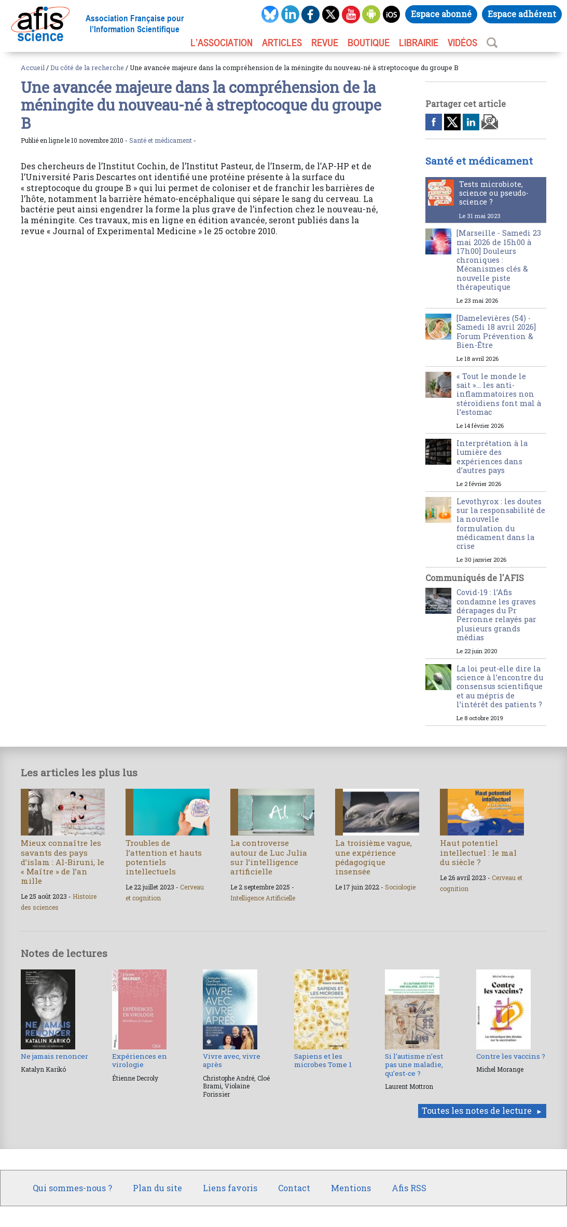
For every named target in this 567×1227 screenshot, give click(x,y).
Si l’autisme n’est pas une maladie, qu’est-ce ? (414, 1064)
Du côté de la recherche (87, 67)
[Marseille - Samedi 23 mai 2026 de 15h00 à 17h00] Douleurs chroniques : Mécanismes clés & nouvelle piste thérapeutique (499, 260)
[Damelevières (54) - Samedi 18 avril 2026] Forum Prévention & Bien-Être (496, 331)
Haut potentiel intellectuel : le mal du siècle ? (478, 852)
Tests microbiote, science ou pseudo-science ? (494, 193)
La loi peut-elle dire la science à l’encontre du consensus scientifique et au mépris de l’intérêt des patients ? (500, 686)
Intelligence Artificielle (262, 898)
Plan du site (157, 1187)
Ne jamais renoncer (54, 1056)
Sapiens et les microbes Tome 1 (323, 1060)
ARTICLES (282, 42)
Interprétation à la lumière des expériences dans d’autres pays (492, 456)
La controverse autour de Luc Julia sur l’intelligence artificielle (268, 857)
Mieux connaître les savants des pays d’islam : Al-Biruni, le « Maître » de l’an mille (62, 862)
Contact (294, 1187)
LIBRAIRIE (418, 42)
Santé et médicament (160, 140)
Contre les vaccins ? (510, 1056)
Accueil (33, 67)
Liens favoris (230, 1187)
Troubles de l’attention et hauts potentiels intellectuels (164, 857)
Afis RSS (409, 1187)
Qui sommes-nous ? (72, 1187)
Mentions (351, 1187)
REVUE (324, 42)
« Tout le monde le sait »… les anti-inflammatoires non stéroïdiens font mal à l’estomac (499, 394)
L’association (221, 42)
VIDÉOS (462, 42)
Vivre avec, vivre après (231, 1060)
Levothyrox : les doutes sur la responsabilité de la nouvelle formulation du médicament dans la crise (501, 523)
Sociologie (400, 887)
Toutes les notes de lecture (477, 1110)
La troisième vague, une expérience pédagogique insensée (373, 857)
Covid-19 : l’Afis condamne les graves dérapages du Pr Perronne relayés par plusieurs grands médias (496, 614)
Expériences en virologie (139, 1060)
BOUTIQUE (369, 42)
